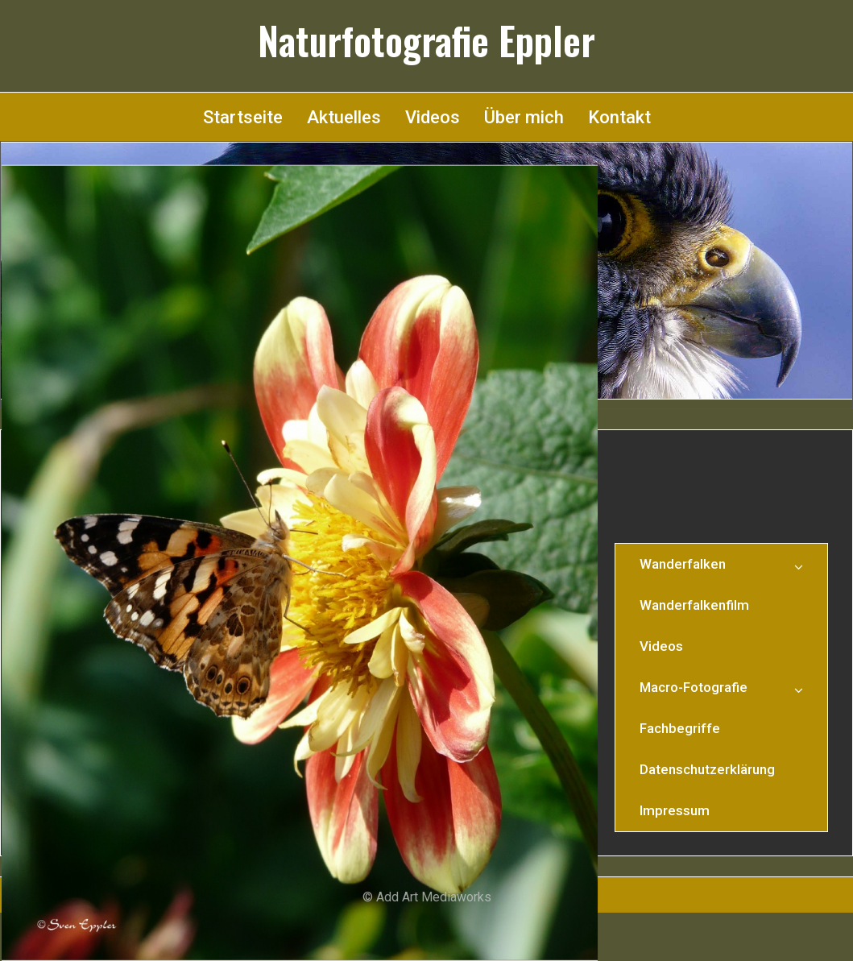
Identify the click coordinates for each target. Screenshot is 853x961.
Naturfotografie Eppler (426, 40)
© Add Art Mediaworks (426, 897)
